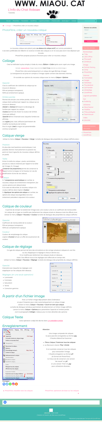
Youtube (87, 120)
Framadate (88, 78)
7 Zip (86, 54)
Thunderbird (88, 85)
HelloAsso (87, 83)
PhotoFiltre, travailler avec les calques (18, 391)
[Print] (16, 384)
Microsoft (87, 59)
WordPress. (96, 418)
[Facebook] (4, 384)
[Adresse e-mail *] (91, 37)
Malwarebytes (89, 112)
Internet (86, 75)
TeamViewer (88, 114)
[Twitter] (7, 384)
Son (84, 99)
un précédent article (55, 321)
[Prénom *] (91, 30)
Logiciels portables (90, 96)
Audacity (87, 101)
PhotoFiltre (87, 132)
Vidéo (85, 118)
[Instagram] (13, 384)
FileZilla (87, 109)
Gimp (86, 70)
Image (8, 25)
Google (86, 80)
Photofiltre (88, 72)
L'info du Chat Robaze (24, 9)
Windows (87, 62)
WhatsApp (88, 90)
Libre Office (88, 57)
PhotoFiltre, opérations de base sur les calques (62, 392)
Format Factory (89, 67)
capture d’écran (25, 68)
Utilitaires (86, 105)
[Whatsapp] (10, 384)
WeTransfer (88, 87)
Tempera (88, 418)
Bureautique (87, 52)
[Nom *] (91, 34)
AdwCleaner (88, 107)
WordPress (88, 92)
